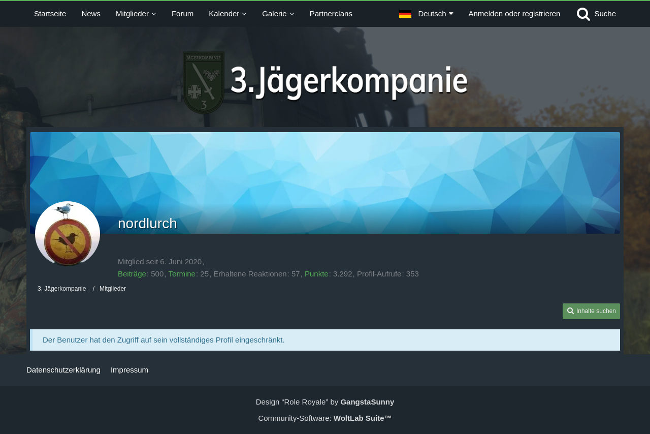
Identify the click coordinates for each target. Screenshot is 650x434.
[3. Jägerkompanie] (325, 83)
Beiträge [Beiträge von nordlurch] (132, 273)
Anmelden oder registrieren (515, 13)
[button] (426, 13)
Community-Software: (325, 418)
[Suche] (596, 13)
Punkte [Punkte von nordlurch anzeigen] (317, 273)
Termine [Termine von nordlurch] (182, 273)
